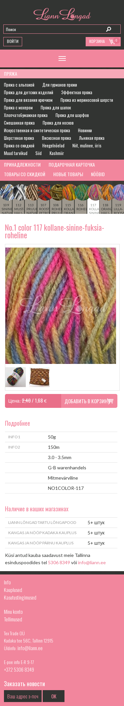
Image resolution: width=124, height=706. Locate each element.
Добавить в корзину (87, 401)
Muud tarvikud (15, 153)
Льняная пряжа (91, 138)
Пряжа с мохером (18, 107)
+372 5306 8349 (19, 669)
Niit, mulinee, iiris (87, 145)
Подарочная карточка (72, 164)
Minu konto (13, 611)
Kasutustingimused (20, 597)
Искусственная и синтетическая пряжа (37, 130)
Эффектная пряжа (76, 92)
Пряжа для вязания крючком (28, 100)
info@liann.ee (92, 562)
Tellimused (13, 619)
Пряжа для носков (58, 122)
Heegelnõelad (53, 145)
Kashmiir (57, 153)
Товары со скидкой (24, 174)
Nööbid (98, 174)
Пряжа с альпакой (19, 84)
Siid (38, 153)
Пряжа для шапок (56, 107)
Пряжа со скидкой (19, 145)
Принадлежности (22, 164)
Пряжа (10, 73)
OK (53, 696)
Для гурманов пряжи (59, 84)
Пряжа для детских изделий (28, 92)
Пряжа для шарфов (72, 115)
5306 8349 (59, 562)
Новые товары (68, 174)
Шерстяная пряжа (19, 138)
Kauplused (13, 589)
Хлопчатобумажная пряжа (26, 115)
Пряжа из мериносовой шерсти (87, 100)
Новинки (85, 130)
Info (7, 582)
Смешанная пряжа (19, 122)
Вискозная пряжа (56, 138)
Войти (13, 41)
